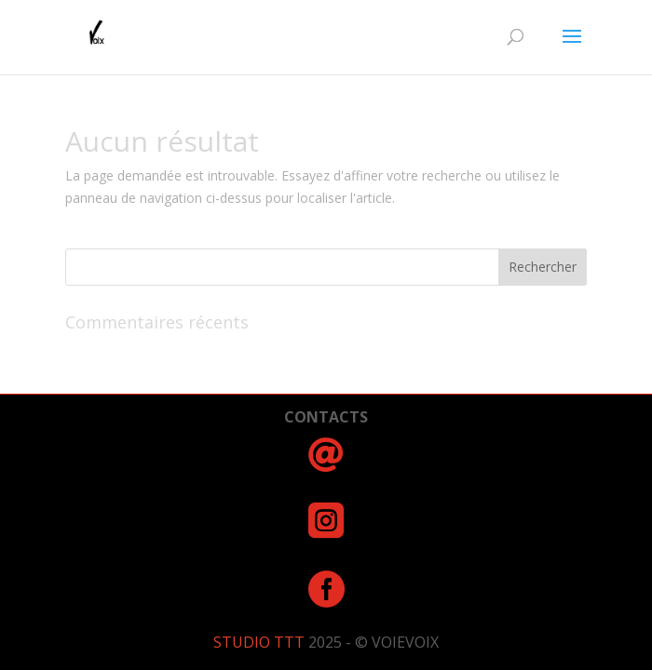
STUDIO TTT (260, 642)
